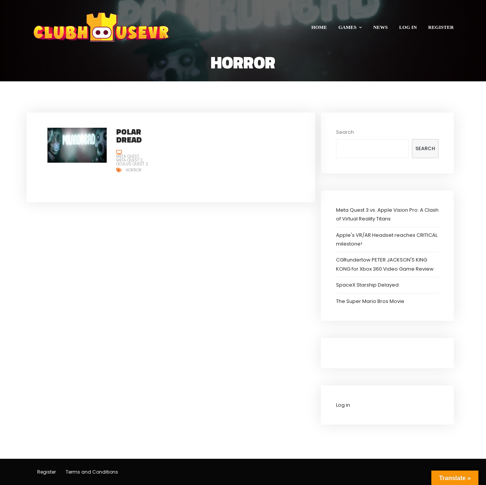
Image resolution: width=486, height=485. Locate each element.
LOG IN (408, 27)
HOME (319, 27)
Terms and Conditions (92, 472)
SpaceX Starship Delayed (367, 284)
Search (345, 132)
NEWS (380, 27)
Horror (134, 170)
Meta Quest (127, 156)
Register (46, 472)
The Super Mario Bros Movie (370, 301)
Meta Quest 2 (129, 160)
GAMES (350, 27)
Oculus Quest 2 (132, 164)
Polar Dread (129, 135)
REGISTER (441, 27)
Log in (343, 405)
